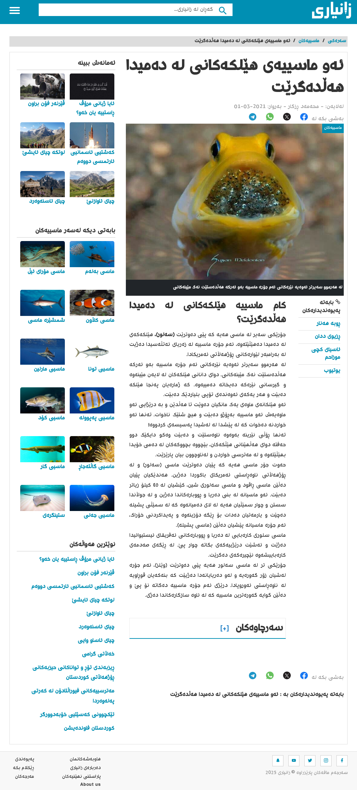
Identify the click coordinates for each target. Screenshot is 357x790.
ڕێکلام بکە (23, 768)
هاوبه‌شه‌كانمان (85, 759)
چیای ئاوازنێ (100, 614)
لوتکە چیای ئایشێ (93, 600)
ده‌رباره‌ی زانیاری (85, 768)
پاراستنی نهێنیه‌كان (81, 776)
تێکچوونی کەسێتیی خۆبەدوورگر (77, 715)
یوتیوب (332, 371)
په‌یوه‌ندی (24, 759)
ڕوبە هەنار (328, 324)
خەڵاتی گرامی (98, 654)
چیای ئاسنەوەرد (96, 627)
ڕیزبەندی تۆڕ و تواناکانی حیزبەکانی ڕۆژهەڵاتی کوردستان (73, 673)
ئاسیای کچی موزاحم (325, 354)
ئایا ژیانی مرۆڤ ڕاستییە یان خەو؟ (76, 560)
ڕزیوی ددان (327, 337)
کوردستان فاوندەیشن (89, 729)
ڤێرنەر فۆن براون (95, 573)
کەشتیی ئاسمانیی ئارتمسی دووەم (72, 587)
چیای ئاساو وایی (96, 641)
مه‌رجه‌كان (24, 776)
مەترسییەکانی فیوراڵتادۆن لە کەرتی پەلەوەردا (72, 696)
